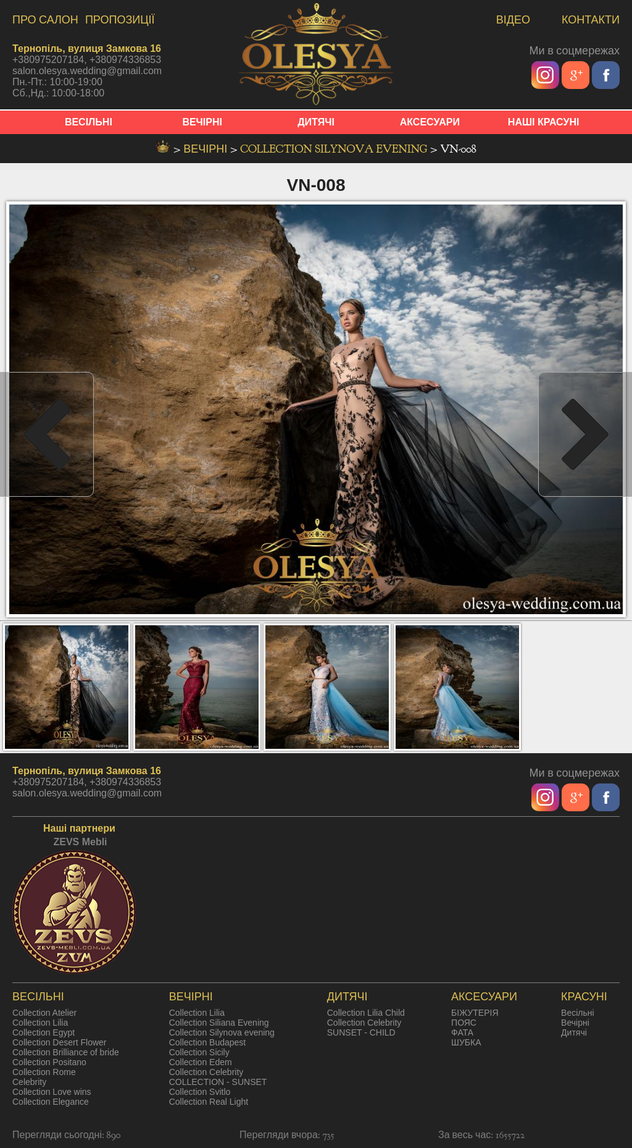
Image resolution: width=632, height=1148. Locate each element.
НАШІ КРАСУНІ (544, 122)
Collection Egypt (43, 1032)
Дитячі (574, 1032)
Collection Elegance (50, 1102)
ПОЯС (463, 1023)
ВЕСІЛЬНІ (88, 122)
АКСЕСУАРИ (430, 122)
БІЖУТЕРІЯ (474, 1013)
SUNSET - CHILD (361, 1032)
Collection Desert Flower (59, 1042)
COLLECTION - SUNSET (218, 1082)
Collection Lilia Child (366, 1013)
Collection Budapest (207, 1042)
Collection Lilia (40, 1023)
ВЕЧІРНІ (202, 122)
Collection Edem (200, 1062)
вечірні (206, 149)
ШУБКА (466, 1042)
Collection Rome (44, 1072)
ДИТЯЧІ (316, 122)
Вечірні (575, 1023)
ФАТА (462, 1032)
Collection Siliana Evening (219, 1023)
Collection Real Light (208, 1102)
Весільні (577, 1013)
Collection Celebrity (206, 1072)
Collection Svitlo (200, 1092)
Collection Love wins (51, 1092)
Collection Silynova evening (335, 149)
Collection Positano (49, 1062)
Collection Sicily (199, 1052)
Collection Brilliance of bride (65, 1052)
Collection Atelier (44, 1013)
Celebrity (29, 1082)
